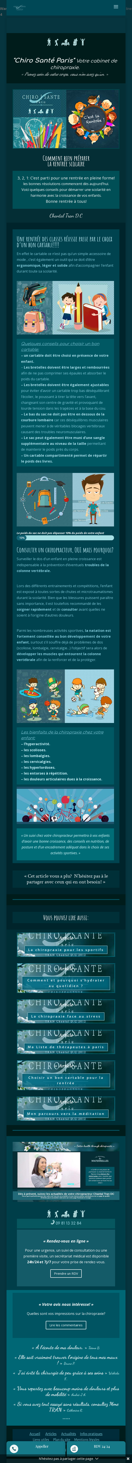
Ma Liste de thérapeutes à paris (66, 1047)
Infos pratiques (91, 1434)
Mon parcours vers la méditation (66, 1113)
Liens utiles (41, 1440)
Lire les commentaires (66, 1325)
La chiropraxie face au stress (66, 1016)
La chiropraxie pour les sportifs (66, 950)
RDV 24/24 (102, 1446)
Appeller (42, 1446)
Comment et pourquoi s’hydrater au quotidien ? (66, 983)
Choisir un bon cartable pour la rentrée (66, 1080)
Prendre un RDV (66, 1273)
